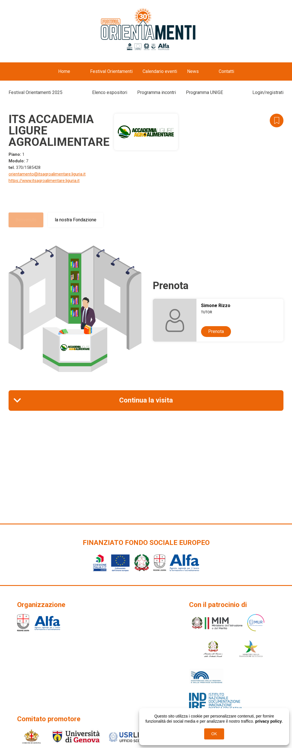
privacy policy (268, 721)
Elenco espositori (109, 92)
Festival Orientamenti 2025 (35, 92)
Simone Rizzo (215, 305)
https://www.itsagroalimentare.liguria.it (44, 180)
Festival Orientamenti (111, 71)
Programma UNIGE (204, 92)
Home (64, 71)
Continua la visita (146, 400)
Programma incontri (156, 92)
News (193, 71)
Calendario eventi (160, 71)
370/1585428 (28, 167)
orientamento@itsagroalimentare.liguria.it (47, 174)
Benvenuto (25, 219)
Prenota (216, 331)
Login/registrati (267, 92)
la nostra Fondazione (75, 219)
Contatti (226, 71)
